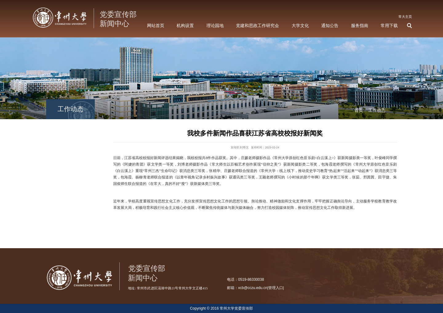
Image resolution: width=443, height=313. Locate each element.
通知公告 (329, 25)
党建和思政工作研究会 (257, 25)
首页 (358, 110)
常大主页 (405, 16)
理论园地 (215, 25)
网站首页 (155, 25)
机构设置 (185, 25)
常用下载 (389, 25)
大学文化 (300, 25)
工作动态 (376, 110)
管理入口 (275, 288)
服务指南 (359, 25)
